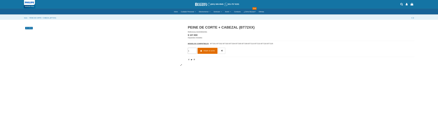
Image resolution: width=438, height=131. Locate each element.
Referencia (192, 32)
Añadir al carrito (207, 51)
